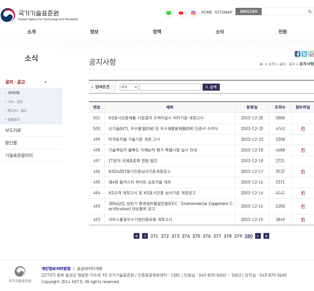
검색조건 (102, 86)
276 (207, 236)
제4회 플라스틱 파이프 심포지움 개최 (140, 182)
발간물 (11, 143)
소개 (31, 32)
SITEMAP (223, 12)
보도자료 (13, 130)
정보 (94, 32)
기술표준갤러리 (19, 155)
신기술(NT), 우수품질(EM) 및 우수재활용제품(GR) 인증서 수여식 (163, 128)
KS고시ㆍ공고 (17, 110)
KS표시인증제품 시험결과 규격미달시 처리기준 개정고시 (156, 117)
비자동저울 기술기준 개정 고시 (134, 139)
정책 (157, 32)
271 (154, 236)
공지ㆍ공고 (15, 82)
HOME (206, 12)
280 (249, 236)
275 (196, 236)
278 (228, 236)
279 (238, 236)
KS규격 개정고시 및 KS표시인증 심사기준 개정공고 (152, 192)
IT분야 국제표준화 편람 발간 (133, 160)
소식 (220, 32)
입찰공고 (13, 119)
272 (165, 236)
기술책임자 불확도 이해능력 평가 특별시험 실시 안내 (153, 150)
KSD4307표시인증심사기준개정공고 (140, 171)
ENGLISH (248, 11)
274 (186, 236)
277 (217, 236)
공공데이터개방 (90, 268)
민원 (282, 32)
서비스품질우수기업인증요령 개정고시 (140, 219)
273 (175, 236)
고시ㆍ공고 (15, 102)
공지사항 (13, 93)
